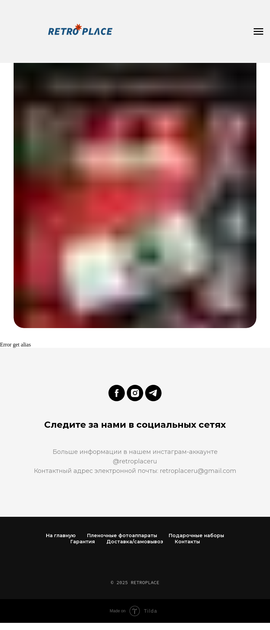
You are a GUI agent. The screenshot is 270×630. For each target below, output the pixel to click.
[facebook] (116, 393)
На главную (60, 535)
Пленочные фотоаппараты (122, 535)
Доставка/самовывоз (134, 542)
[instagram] (135, 393)
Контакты (187, 542)
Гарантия (82, 542)
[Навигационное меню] (258, 31)
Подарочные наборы (196, 535)
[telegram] (153, 393)
